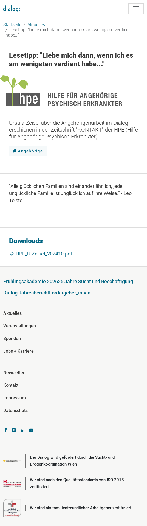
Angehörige (30, 151)
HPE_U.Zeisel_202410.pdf (44, 254)
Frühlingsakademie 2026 (30, 281)
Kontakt (10, 385)
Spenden (12, 338)
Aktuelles (36, 24)
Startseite (12, 24)
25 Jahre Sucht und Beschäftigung (95, 281)
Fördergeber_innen (70, 293)
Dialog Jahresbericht (26, 293)
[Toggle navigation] (136, 8)
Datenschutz (15, 410)
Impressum (14, 397)
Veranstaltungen (19, 326)
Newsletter (14, 372)
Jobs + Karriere (18, 351)
